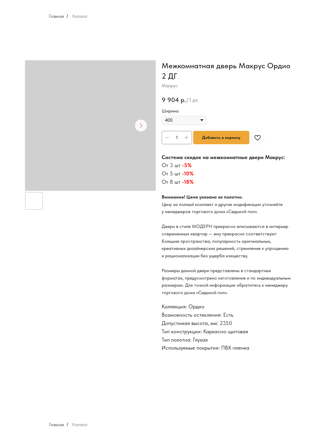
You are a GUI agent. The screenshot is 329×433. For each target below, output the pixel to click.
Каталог (80, 16)
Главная (56, 16)
